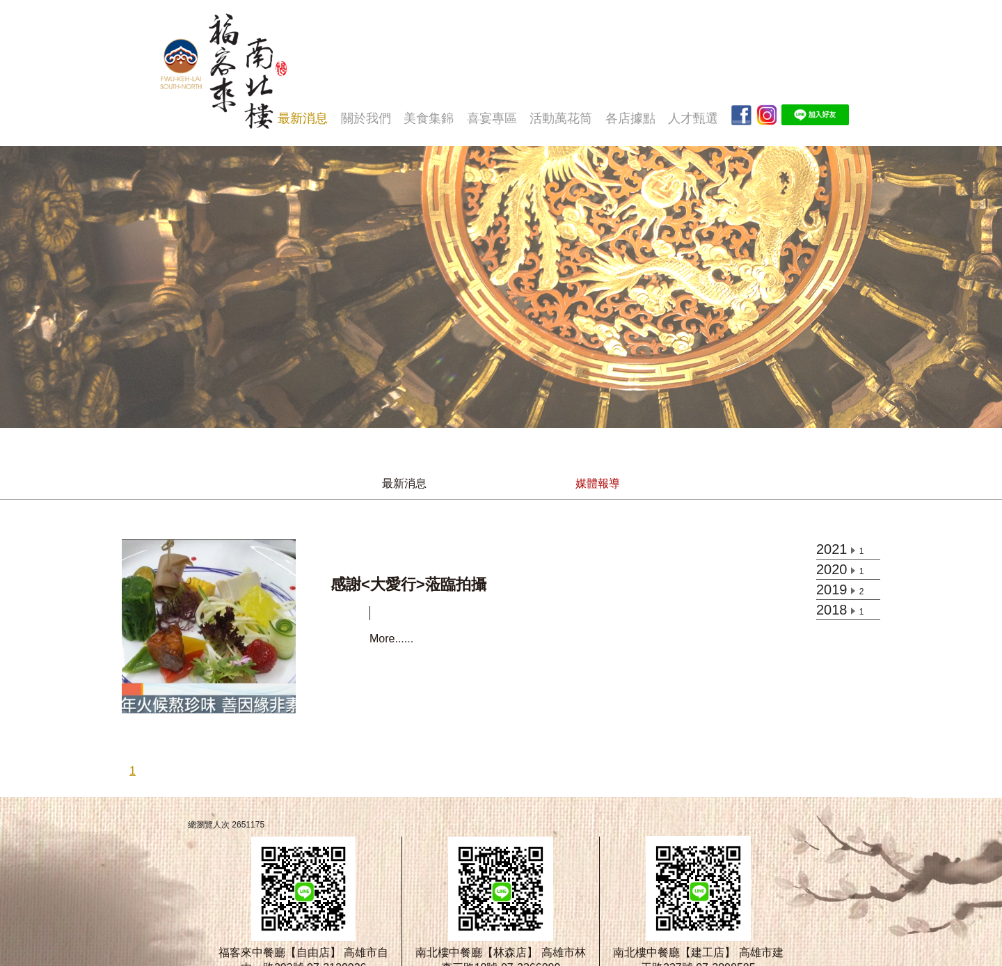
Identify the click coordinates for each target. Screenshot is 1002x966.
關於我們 (366, 118)
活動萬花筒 (561, 118)
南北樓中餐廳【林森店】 (476, 952)
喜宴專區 (492, 118)
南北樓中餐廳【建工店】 (674, 952)
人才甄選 (693, 118)
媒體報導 (597, 483)
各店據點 (630, 118)
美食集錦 (429, 118)
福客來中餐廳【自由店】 (279, 952)
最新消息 (303, 118)
